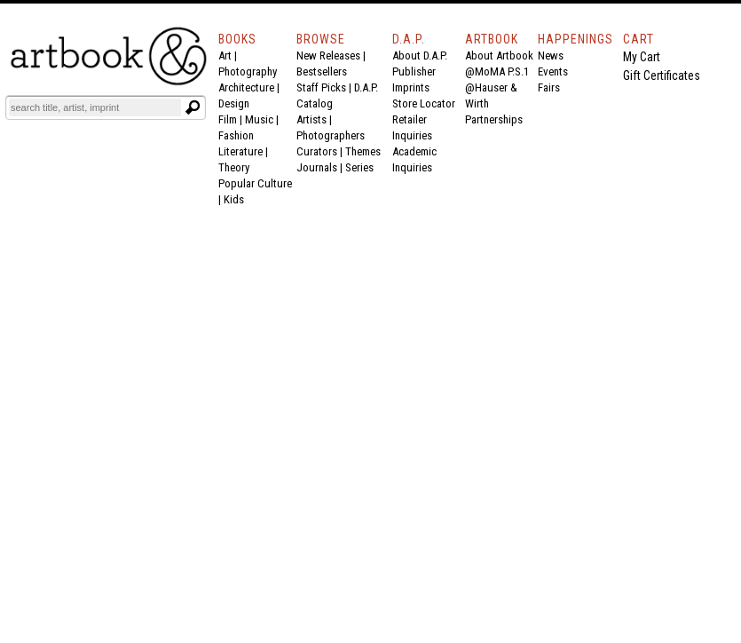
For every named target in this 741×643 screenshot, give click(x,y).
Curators (316, 151)
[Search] (95, 107)
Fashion (236, 135)
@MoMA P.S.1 (497, 71)
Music (259, 119)
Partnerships (494, 119)
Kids (234, 199)
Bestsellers (321, 71)
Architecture (246, 87)
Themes (363, 151)
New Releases (328, 55)
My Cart (641, 57)
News (551, 55)
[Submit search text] (192, 107)
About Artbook (499, 55)
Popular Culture (255, 183)
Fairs (549, 87)
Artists (311, 119)
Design (233, 103)
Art (225, 55)
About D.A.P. (419, 55)
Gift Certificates (661, 75)
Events (553, 71)
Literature (240, 151)
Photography (247, 71)
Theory (233, 167)
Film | (231, 119)
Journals (316, 167)
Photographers (330, 135)
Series (359, 167)
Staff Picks (321, 87)
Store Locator (423, 103)
